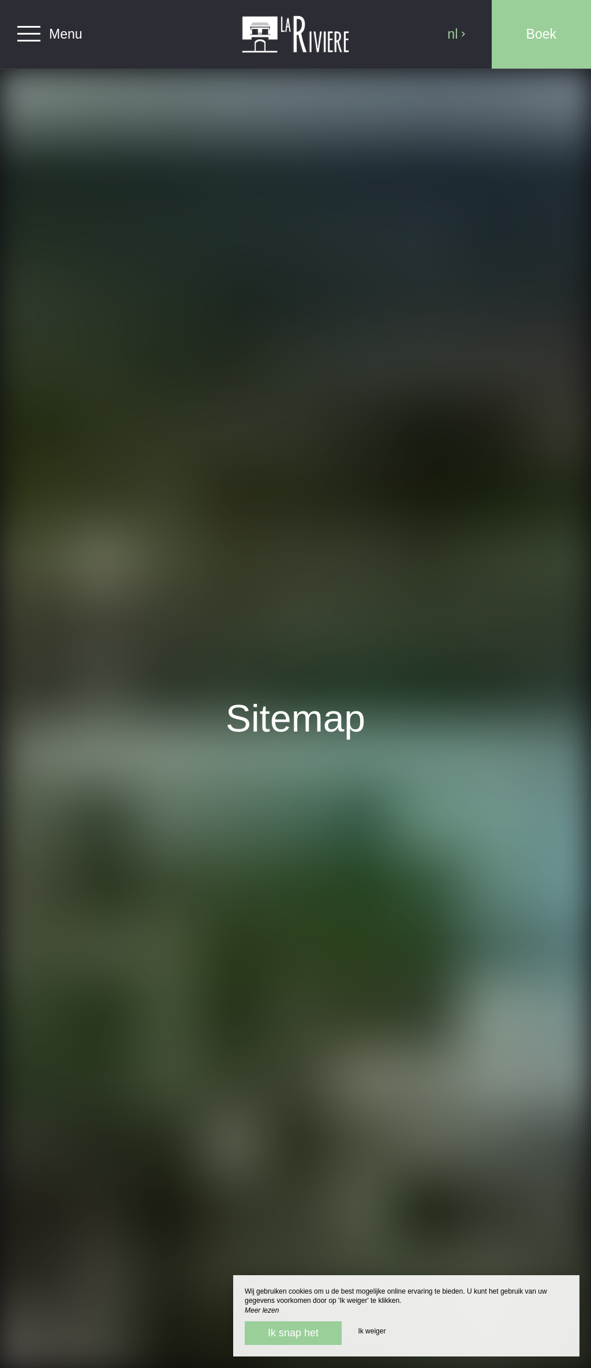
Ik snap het (293, 1333)
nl (456, 34)
